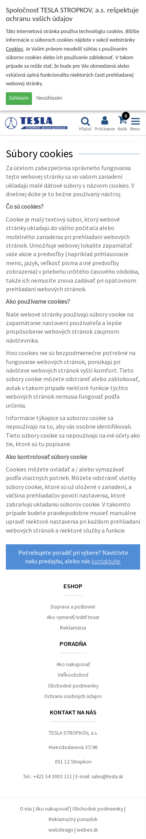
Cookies (14, 49)
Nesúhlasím (49, 98)
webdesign (60, 830)
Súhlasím (19, 98)
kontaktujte (105, 561)
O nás (26, 809)
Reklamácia (73, 627)
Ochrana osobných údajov (73, 696)
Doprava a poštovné (73, 606)
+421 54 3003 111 (52, 776)
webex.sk (87, 830)
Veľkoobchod (73, 675)
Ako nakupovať (73, 664)
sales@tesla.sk (107, 776)
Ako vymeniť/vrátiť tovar (73, 617)
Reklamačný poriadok (73, 819)
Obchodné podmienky (73, 685)
